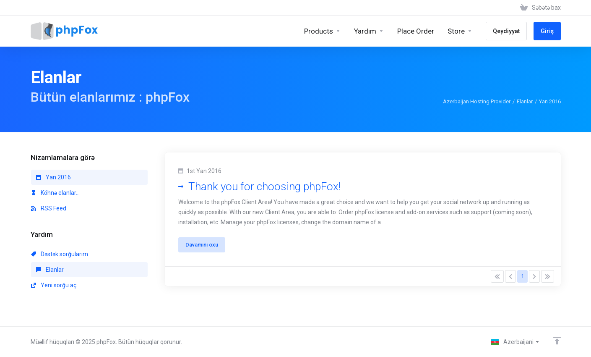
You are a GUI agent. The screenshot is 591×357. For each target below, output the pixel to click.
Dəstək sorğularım (59, 254)
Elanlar (525, 101)
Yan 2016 (53, 177)
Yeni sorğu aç (53, 285)
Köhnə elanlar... (55, 192)
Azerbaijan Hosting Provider (476, 101)
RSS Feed (48, 208)
